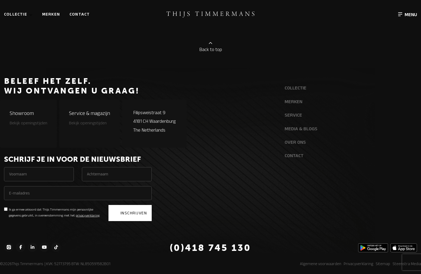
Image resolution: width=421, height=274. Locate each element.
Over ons (295, 142)
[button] (407, 14)
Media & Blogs (301, 128)
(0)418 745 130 (210, 247)
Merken (51, 14)
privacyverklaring (88, 215)
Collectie (15, 14)
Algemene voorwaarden (320, 263)
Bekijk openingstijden (28, 123)
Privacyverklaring (358, 263)
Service (293, 115)
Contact (80, 14)
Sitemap (383, 263)
